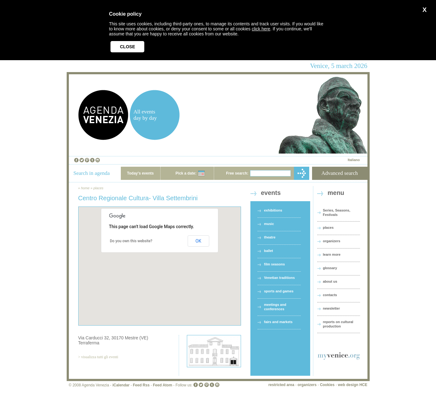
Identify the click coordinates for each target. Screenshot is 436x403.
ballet (268, 251)
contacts (330, 295)
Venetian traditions (279, 278)
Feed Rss (141, 385)
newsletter (331, 308)
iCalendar (121, 385)
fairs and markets (278, 322)
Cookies (327, 385)
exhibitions (273, 210)
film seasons (274, 264)
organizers (332, 241)
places (98, 188)
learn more (332, 254)
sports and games (279, 291)
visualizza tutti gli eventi (99, 357)
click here (261, 28)
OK (198, 240)
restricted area (281, 385)
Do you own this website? (131, 241)
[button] (160, 260)
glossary (330, 268)
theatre (270, 237)
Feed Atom (162, 385)
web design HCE (352, 385)
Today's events (140, 173)
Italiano (354, 160)
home (85, 188)
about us (330, 281)
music (269, 224)
